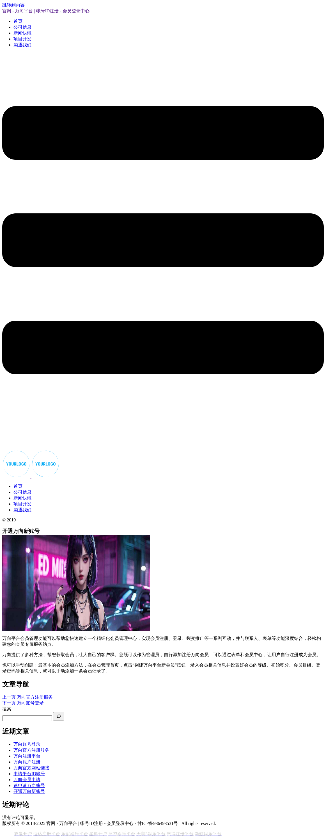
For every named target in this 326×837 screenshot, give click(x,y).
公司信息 (22, 27)
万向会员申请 (26, 779)
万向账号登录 (26, 744)
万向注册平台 (26, 756)
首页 (17, 21)
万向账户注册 (26, 762)
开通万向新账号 (29, 791)
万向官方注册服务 (31, 750)
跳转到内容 (13, 5)
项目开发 (22, 39)
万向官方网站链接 (31, 767)
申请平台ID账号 (29, 773)
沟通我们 (22, 44)
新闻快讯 (22, 33)
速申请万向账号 (29, 785)
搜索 (6, 708)
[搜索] (58, 716)
